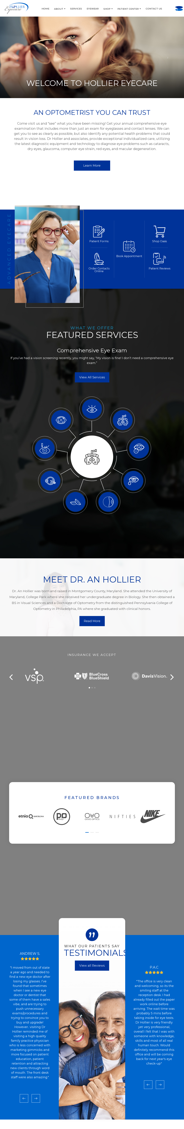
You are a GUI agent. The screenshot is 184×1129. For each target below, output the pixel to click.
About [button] (37, 9)
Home (23, 8)
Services (53, 8)
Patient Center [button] (106, 9)
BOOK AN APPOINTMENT (163, 12)
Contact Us (131, 8)
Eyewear (70, 8)
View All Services (92, 382)
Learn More (92, 166)
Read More (92, 626)
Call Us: (163, 4)
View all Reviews (92, 970)
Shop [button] (85, 9)
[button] (89, 692)
